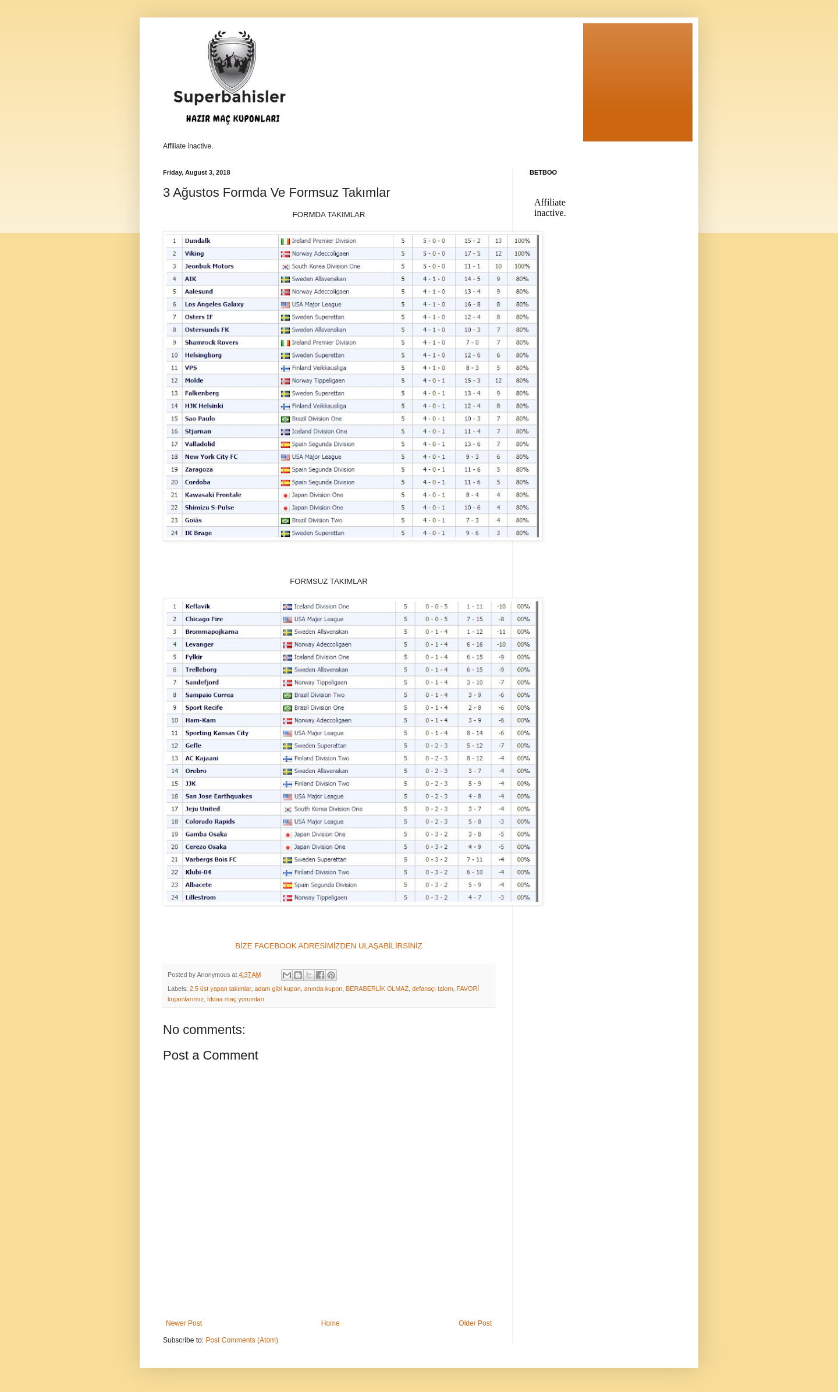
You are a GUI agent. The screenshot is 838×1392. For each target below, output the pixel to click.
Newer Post (184, 1323)
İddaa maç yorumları (235, 999)
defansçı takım (432, 988)
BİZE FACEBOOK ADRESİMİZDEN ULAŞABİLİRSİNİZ (328, 945)
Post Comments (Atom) (241, 1340)
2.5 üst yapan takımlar (220, 988)
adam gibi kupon (277, 988)
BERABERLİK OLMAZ (377, 988)
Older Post (475, 1323)
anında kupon (323, 988)
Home (330, 1323)
